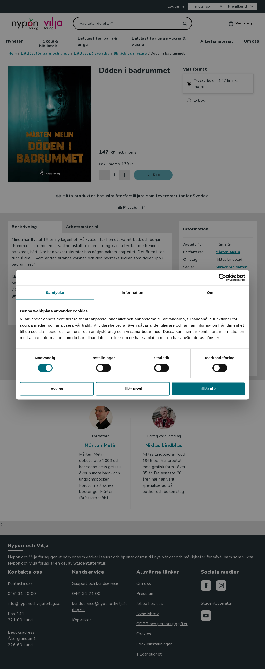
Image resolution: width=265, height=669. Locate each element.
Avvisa (57, 388)
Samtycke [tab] (55, 292)
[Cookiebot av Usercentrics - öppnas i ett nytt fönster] (222, 277)
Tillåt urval (132, 388)
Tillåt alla (208, 388)
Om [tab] (210, 292)
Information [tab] (132, 292)
